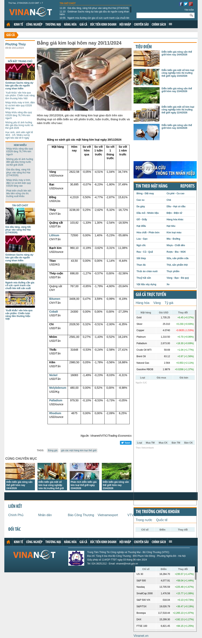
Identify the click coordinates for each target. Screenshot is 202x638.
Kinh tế (18, 25)
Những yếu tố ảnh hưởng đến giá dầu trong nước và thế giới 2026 (19, 125)
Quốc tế (161, 520)
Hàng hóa (70, 25)
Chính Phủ (15, 515)
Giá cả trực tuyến (151, 294)
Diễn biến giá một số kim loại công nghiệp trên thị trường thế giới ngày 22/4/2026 (178, 110)
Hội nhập (125, 25)
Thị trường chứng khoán (158, 512)
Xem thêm (170, 24)
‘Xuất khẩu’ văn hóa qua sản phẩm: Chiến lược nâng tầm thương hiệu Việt (20, 95)
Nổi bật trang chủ (20, 61)
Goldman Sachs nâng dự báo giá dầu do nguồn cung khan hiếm (94, 13)
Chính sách (159, 25)
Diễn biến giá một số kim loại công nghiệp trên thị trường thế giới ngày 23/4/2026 (178, 73)
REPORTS (187, 186)
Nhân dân (45, 515)
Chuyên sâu (141, 25)
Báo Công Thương (81, 515)
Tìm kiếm (189, 10)
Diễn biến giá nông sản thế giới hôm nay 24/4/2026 (19, 485)
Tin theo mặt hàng (151, 186)
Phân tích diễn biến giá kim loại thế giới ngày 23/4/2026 (83, 485)
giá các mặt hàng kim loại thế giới (78, 450)
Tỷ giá (169, 303)
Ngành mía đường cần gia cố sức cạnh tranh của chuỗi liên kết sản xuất (95, 19)
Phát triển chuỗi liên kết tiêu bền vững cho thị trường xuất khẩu (18, 193)
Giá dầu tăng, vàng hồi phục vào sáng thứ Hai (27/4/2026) (94, 8)
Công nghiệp (34, 25)
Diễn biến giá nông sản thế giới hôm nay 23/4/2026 (116, 485)
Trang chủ (8, 24)
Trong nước (144, 520)
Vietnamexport (108, 515)
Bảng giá (52, 450)
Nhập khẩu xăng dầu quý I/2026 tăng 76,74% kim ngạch (18, 115)
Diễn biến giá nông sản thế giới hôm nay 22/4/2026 (177, 126)
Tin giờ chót (68, 3)
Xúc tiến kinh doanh (103, 25)
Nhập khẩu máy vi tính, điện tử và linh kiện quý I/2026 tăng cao (20, 105)
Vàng (157, 303)
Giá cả (83, 25)
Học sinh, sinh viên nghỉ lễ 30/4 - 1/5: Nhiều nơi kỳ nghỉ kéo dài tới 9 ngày (19, 135)
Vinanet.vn (141, 635)
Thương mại (53, 25)
